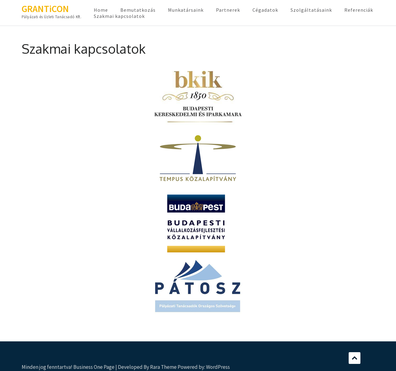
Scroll (354, 358)
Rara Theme (163, 367)
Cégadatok (265, 10)
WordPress (218, 367)
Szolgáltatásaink (311, 10)
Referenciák (358, 10)
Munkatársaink (186, 10)
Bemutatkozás (138, 10)
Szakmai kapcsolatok (119, 16)
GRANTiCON (45, 9)
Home (101, 10)
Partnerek (228, 10)
